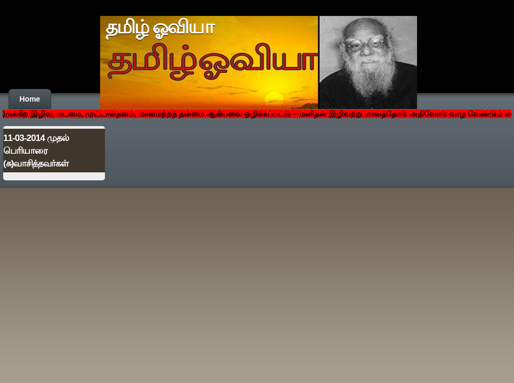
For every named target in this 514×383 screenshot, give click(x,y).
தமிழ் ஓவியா (159, 27)
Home (30, 99)
